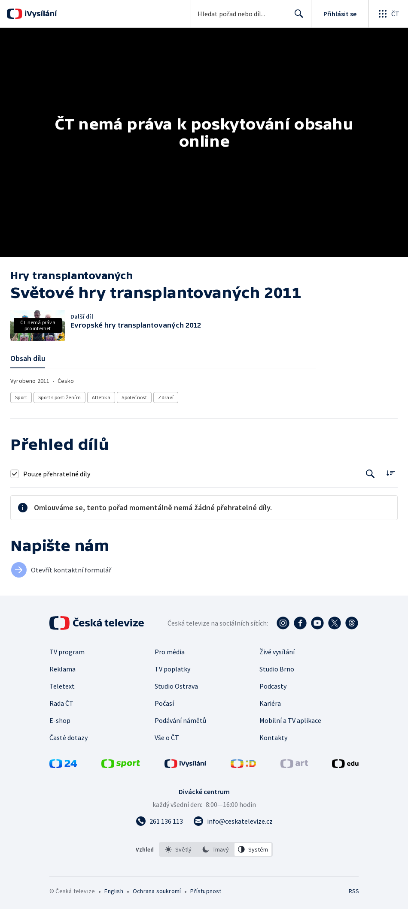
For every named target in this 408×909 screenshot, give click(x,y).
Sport (21, 397)
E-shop (59, 720)
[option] (178, 849)
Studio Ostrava (176, 686)
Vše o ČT (167, 737)
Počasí (164, 703)
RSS (354, 891)
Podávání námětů (180, 720)
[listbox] (216, 849)
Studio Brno (276, 669)
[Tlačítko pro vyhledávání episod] (370, 474)
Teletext (62, 686)
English (113, 891)
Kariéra (270, 703)
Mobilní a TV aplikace (290, 720)
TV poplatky (172, 669)
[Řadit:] (391, 473)
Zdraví (166, 397)
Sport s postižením (59, 397)
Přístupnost (205, 891)
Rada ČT (61, 703)
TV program (67, 651)
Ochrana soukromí (157, 891)
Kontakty (273, 737)
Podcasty (272, 686)
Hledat (296, 17)
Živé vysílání (277, 651)
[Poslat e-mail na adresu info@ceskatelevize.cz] (233, 821)
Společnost (134, 397)
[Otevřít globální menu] (388, 13)
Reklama (62, 669)
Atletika (101, 397)
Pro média (170, 651)
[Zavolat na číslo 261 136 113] (159, 821)
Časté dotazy (68, 737)
